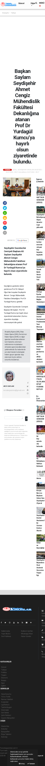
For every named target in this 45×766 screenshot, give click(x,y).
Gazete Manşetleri (8, 718)
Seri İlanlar (5, 713)
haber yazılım (5, 761)
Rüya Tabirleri (6, 734)
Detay (22, 764)
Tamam (31, 764)
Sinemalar (5, 710)
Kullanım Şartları (27, 631)
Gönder (26, 418)
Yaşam (3, 675)
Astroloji (4, 737)
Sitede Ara (5, 726)
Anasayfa (5, 13)
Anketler (4, 729)
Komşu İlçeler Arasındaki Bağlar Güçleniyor (40, 297)
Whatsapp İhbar (27, 634)
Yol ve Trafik (5, 697)
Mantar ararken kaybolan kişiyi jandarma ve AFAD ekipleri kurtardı (40, 352)
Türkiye (13, 13)
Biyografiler (5, 732)
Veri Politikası (6, 636)
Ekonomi (4, 678)
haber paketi (4, 758)
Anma (38, 478)
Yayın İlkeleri (5, 634)
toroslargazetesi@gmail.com (14, 390)
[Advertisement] (22, 42)
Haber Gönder (26, 636)
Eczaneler (5, 702)
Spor (3, 683)
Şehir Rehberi (6, 715)
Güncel (21, 3)
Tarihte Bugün (6, 707)
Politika (3, 672)
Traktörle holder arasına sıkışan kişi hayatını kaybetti (40, 247)
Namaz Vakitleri (7, 699)
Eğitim (3, 686)
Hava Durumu (6, 694)
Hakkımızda (5, 631)
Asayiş (3, 680)
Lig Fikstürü (5, 705)
